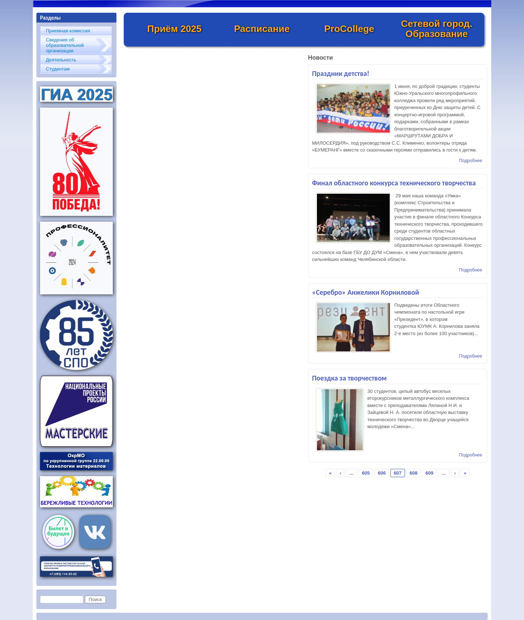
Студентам (58, 69)
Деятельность (61, 60)
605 (366, 473)
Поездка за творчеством (349, 378)
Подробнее (470, 160)
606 (382, 473)
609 (429, 473)
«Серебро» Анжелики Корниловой (365, 292)
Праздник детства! (340, 73)
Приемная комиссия (68, 30)
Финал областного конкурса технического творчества (394, 182)
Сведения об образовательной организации (65, 45)
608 (414, 473)
